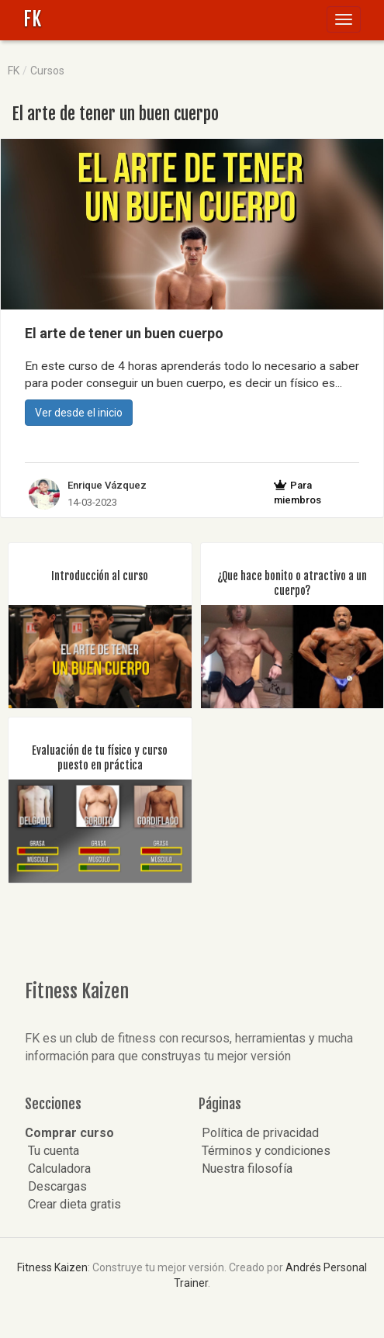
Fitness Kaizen (52, 1267)
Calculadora (58, 1168)
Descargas (56, 1186)
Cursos (47, 70)
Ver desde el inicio (79, 412)
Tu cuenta (52, 1150)
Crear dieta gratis (73, 1204)
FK (32, 19)
